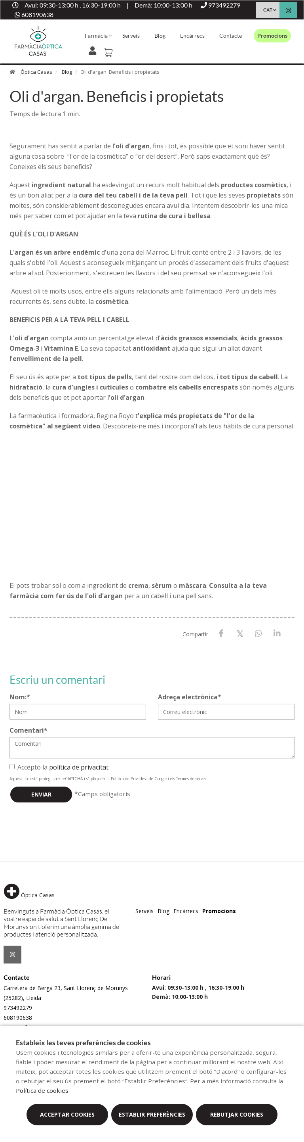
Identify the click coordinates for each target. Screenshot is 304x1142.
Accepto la (59, 767)
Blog (159, 35)
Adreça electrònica (189, 697)
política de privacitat (78, 767)
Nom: (20, 697)
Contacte (230, 35)
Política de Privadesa (129, 778)
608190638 (18, 1017)
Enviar (41, 794)
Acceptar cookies (67, 1114)
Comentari (29, 730)
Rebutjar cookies (236, 1114)
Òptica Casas (36, 71)
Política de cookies (42, 1090)
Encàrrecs (192, 35)
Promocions (272, 35)
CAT (267, 10)
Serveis (131, 35)
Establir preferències (152, 1114)
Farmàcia (96, 35)
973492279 (18, 1007)
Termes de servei (191, 778)
